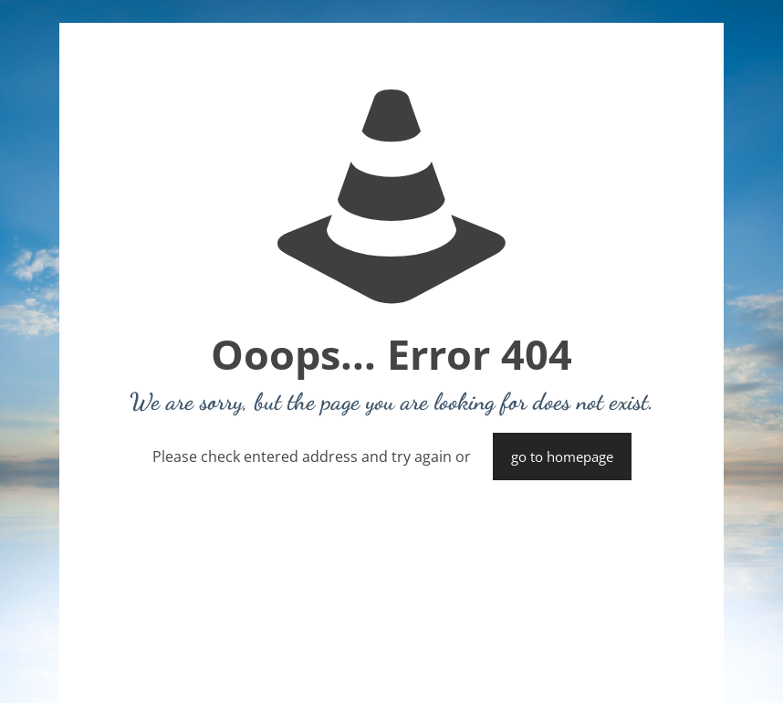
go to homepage (562, 456)
